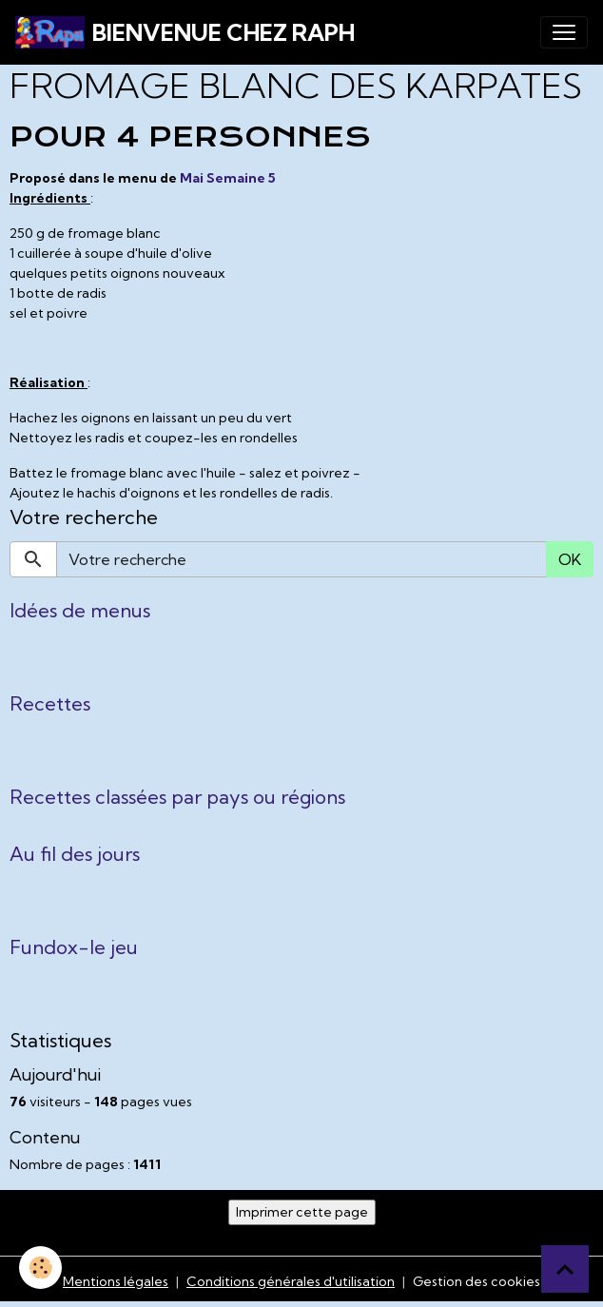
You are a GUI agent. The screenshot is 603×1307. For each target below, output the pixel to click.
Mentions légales (115, 1281)
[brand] (185, 32)
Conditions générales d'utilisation (290, 1281)
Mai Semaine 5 (228, 177)
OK (569, 559)
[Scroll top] (565, 1269)
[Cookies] (40, 1267)
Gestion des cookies (476, 1281)
